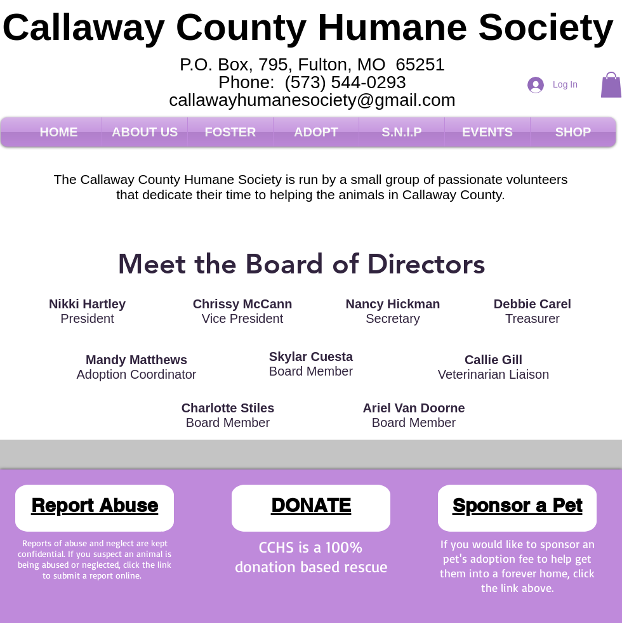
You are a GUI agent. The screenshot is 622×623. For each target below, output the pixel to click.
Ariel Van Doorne (413, 408)
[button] (611, 85)
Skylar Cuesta (311, 357)
